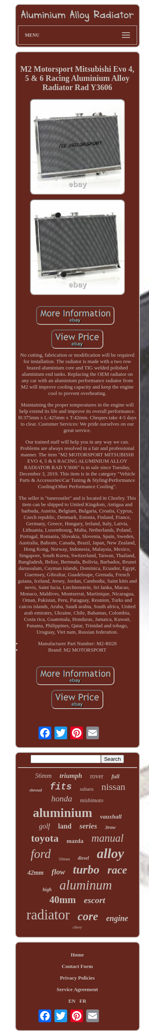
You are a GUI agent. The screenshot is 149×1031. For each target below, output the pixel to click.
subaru (87, 789)
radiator (48, 915)
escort (94, 900)
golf (44, 826)
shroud (35, 789)
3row (110, 827)
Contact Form (77, 966)
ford (41, 854)
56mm (43, 776)
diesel (83, 858)
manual (107, 838)
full (115, 777)
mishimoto (91, 800)
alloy (110, 853)
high (47, 889)
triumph (71, 776)
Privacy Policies (77, 978)
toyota (44, 838)
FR (82, 1001)
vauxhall (111, 816)
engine (117, 918)
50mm (64, 858)
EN (71, 1001)
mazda (74, 841)
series (88, 826)
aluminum (86, 885)
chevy (77, 927)
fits (61, 787)
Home (77, 955)
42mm (35, 872)
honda (61, 798)
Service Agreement (77, 989)
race (117, 870)
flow (58, 872)
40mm (62, 899)
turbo (86, 869)
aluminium (62, 812)
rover (97, 776)
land (65, 826)
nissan (113, 787)
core (87, 916)
